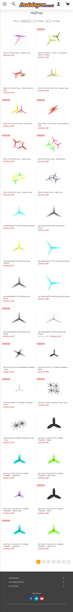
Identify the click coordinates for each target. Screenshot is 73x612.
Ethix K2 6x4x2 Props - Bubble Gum (16, 53)
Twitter (36, 598)
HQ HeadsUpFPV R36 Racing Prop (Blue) (19, 226)
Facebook (31, 598)
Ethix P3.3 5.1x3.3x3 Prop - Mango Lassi (53, 88)
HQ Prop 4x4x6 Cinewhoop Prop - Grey (53, 402)
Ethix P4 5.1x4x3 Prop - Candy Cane (17, 159)
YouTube (42, 598)
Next (64, 562)
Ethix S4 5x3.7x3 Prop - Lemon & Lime (17, 192)
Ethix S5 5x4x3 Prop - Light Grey (50, 192)
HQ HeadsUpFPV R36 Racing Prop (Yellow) (16, 262)
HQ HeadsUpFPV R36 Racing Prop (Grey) (51, 227)
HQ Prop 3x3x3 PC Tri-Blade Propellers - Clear (18, 404)
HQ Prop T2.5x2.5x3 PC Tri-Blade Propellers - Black (50, 439)
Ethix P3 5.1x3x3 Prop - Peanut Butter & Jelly (18, 89)
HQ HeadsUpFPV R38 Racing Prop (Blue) (54, 296)
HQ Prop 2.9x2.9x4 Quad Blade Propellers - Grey (19, 368)
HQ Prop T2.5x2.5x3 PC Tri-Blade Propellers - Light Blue (16, 474)
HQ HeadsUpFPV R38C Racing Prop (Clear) (52, 333)
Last (69, 562)
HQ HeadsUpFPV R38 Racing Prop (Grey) (16, 333)
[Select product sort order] (28, 21)
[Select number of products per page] (48, 21)
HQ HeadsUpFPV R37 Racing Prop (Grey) (16, 297)
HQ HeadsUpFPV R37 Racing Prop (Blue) (54, 261)
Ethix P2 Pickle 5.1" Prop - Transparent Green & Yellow (52, 54)
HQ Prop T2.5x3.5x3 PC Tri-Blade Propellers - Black (50, 510)
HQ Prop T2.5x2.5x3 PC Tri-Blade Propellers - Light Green (50, 474)
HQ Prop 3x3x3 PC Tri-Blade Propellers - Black (53, 368)
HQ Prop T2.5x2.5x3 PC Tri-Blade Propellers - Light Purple (16, 510)
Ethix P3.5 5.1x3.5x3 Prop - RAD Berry (17, 123)
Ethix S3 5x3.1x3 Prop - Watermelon (51, 159)
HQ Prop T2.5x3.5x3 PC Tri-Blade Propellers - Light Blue (16, 545)
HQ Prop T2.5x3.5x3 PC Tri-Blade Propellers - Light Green (50, 545)
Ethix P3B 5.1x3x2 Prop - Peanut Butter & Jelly (53, 124)
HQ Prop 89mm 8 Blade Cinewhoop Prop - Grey (18, 439)
